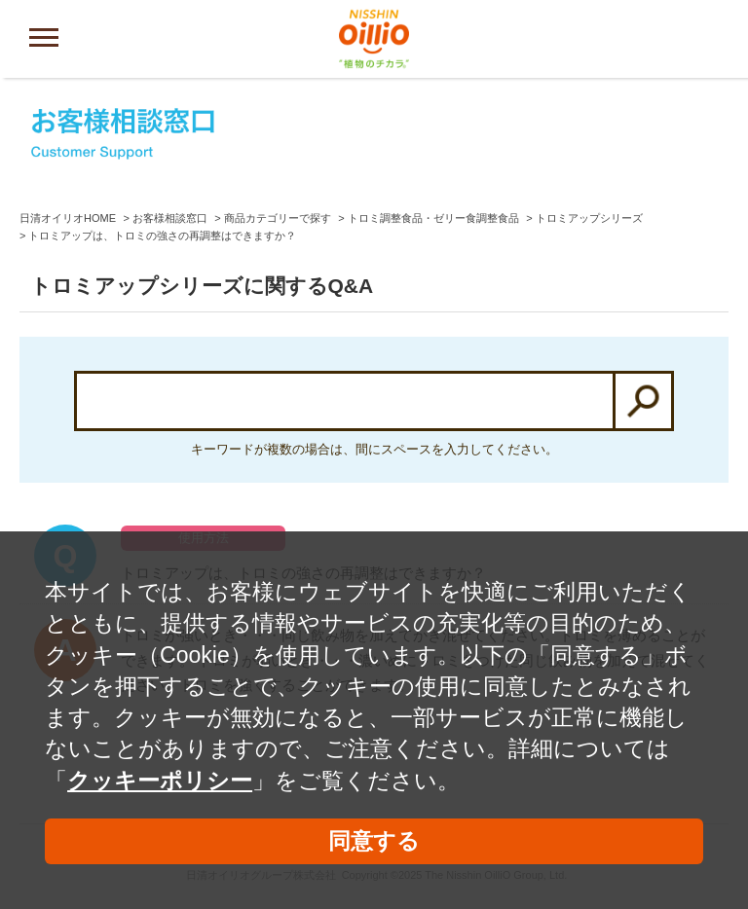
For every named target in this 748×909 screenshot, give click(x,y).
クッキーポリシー (159, 780)
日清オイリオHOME (67, 218)
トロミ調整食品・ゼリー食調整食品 (433, 218)
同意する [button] (374, 841)
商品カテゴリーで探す (277, 218)
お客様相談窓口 (169, 218)
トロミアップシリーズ (589, 218)
